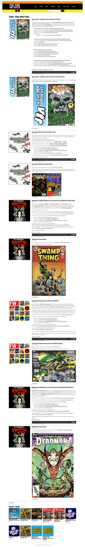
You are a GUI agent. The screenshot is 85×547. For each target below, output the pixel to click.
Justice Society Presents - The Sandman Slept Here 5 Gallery (48, 538)
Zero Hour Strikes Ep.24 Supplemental (42, 164)
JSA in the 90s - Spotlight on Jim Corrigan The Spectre (46, 19)
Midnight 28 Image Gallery (39, 239)
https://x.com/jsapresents (44, 55)
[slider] (52, 72)
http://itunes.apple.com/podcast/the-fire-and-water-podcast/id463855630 (53, 225)
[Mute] (71, 72)
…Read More (34, 128)
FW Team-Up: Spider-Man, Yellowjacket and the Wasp (47, 520)
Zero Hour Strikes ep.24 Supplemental (58, 143)
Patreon (53, 6)
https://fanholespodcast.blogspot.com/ (53, 35)
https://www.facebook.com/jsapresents (47, 51)
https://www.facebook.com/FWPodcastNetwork (61, 63)
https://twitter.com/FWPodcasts (52, 219)
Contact (74, 6)
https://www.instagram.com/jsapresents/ (48, 54)
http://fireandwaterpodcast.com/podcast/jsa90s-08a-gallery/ (59, 31)
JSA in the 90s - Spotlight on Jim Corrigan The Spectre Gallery (48, 76)
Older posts (11, 502)
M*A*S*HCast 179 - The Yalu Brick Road (25, 520)
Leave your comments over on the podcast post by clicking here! (54, 80)
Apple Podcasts (58, 142)
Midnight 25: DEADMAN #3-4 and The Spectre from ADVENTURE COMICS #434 (52, 387)
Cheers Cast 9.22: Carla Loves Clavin (36, 520)
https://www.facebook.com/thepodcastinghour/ (63, 212)
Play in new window (37, 73)
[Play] (33, 72)
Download (42, 73)
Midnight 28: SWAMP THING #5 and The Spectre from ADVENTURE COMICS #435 (53, 200)
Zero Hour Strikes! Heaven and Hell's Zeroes (44, 132)
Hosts (47, 6)
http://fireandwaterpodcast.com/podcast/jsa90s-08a (60, 29)
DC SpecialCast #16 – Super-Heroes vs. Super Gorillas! (70, 520)
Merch (59, 6)
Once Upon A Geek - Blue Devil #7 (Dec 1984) (14, 520)
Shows (41, 6)
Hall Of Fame (66, 6)
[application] (54, 72)
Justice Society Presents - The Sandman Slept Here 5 (36, 537)
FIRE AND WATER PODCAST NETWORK (59, 155)
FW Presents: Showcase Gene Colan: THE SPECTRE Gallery (47, 343)
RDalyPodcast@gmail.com (67, 213)
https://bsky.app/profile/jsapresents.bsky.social (48, 52)
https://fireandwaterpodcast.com (55, 61)
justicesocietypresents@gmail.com (50, 32)
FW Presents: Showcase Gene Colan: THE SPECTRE (45, 300)
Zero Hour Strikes (58, 167)
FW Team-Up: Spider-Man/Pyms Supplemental (58, 520)
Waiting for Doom (61, 306)
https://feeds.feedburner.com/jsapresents (47, 44)
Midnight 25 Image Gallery (39, 426)
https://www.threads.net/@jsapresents (47, 56)
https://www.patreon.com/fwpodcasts (67, 66)
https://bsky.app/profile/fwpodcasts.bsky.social (58, 64)
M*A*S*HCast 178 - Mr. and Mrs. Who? (25, 537)
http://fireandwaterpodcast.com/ (49, 217)
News (35, 6)
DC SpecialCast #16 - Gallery (13, 537)
